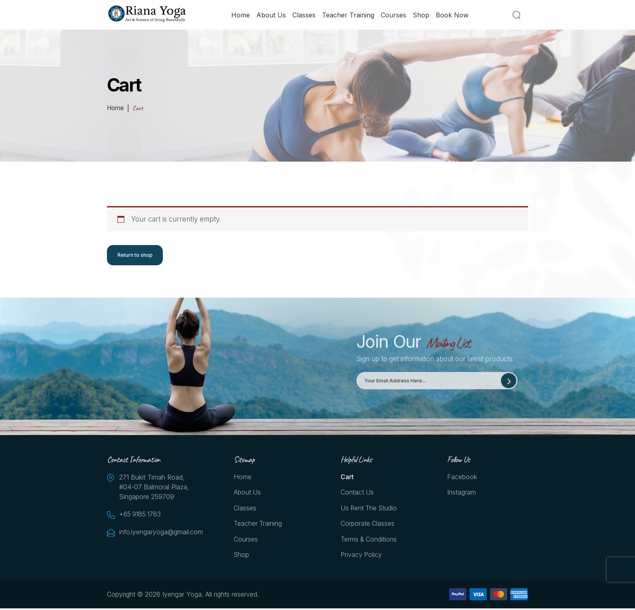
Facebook (462, 477)
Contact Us (357, 493)
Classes (304, 15)
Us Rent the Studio (369, 509)
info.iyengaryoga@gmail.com (159, 533)
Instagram (461, 493)
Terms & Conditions (369, 541)
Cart (347, 477)
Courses (394, 15)
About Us (271, 15)
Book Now (452, 15)
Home (241, 15)
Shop (421, 15)
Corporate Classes (368, 525)
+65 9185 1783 (141, 515)
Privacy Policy (361, 556)
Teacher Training (348, 15)
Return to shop (135, 255)
